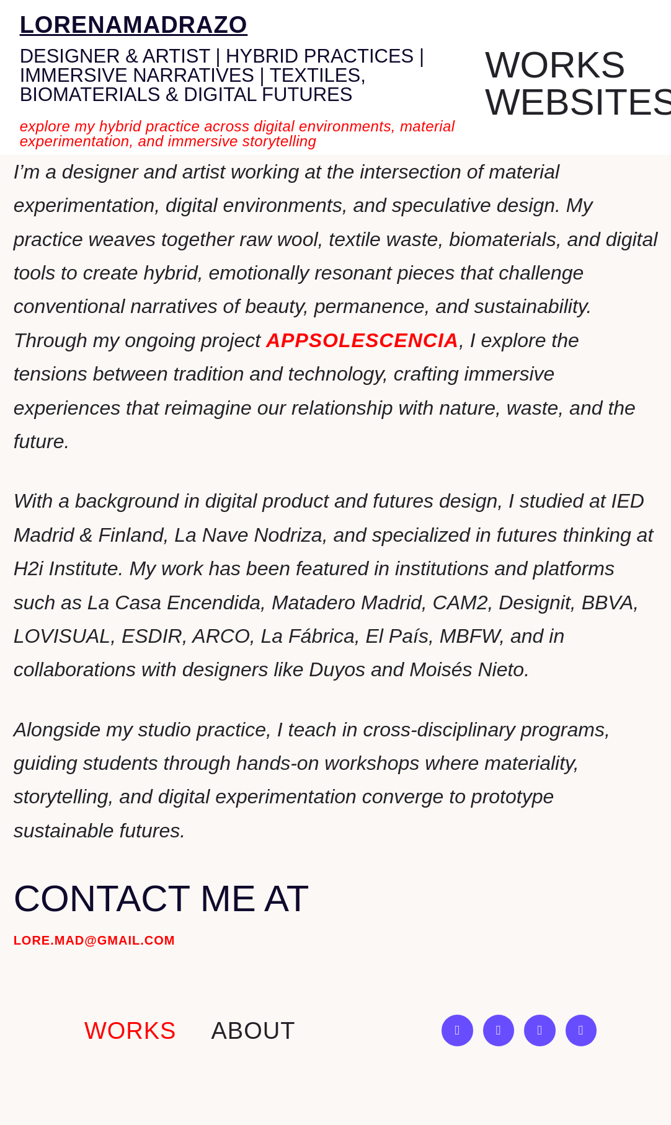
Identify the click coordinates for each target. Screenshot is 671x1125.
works (130, 1031)
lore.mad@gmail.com (95, 940)
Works (555, 65)
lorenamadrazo (134, 25)
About (253, 1031)
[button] (558, 65)
